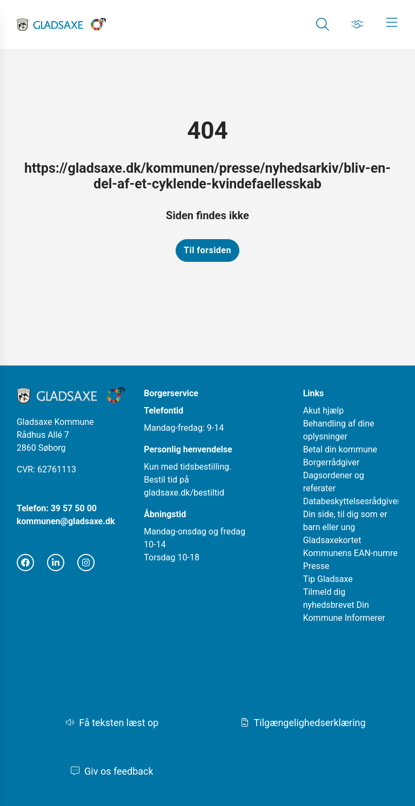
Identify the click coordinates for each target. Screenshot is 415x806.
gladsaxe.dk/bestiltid (184, 492)
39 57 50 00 (74, 508)
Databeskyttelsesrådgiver (351, 501)
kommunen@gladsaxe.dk (66, 521)
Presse (316, 566)
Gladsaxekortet (332, 540)
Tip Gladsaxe (328, 579)
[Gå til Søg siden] (322, 24)
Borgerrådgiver (331, 462)
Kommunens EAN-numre (350, 553)
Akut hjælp (323, 410)
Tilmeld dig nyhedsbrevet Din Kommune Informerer (344, 605)
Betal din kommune (340, 449)
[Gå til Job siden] (357, 24)
